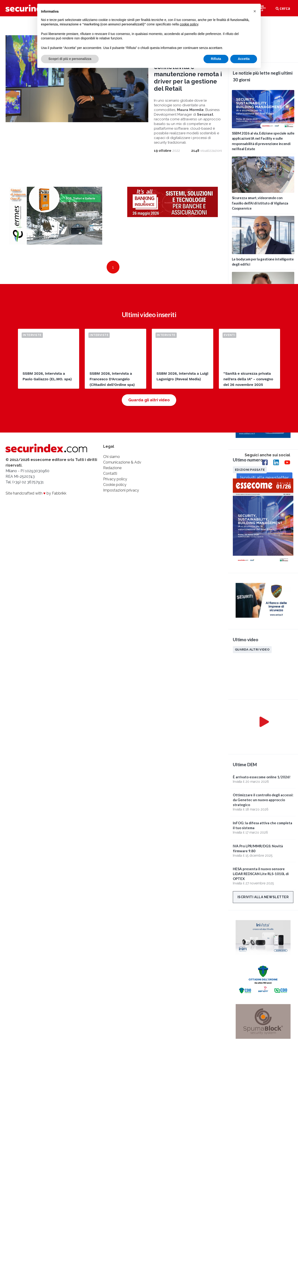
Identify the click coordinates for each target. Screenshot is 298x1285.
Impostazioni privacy (121, 490)
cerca (283, 8)
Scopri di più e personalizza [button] (69, 59)
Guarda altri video (252, 649)
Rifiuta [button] (216, 59)
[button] (254, 11)
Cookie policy (114, 484)
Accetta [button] (244, 59)
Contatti (110, 473)
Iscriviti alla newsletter (263, 897)
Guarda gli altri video (149, 400)
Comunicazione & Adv (122, 462)
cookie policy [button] (189, 24)
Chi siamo (111, 456)
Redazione (112, 468)
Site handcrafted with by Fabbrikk (36, 493)
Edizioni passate (250, 469)
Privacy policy (115, 479)
